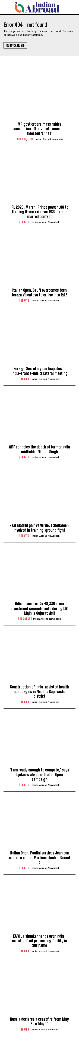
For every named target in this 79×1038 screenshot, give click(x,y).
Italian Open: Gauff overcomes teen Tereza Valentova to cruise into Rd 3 (39, 292)
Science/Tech (25, 139)
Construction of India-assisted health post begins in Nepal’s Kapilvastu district (39, 692)
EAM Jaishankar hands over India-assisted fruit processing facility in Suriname (39, 941)
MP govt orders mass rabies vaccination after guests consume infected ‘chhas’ (39, 129)
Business (25, 618)
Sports (25, 222)
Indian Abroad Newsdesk (49, 139)
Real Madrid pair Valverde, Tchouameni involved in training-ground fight (39, 527)
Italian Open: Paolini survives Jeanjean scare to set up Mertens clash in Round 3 (39, 858)
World (25, 379)
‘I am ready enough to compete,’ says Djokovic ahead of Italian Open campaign (39, 775)
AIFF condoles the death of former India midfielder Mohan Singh (39, 449)
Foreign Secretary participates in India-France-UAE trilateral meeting (40, 371)
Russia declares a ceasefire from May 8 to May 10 (39, 1021)
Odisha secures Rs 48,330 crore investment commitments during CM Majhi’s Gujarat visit (39, 608)
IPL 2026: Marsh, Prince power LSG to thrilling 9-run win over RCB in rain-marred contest (39, 212)
